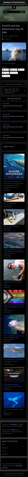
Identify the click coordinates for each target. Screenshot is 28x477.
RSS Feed (14, 424)
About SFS (5, 448)
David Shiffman (15, 36)
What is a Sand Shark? (10, 203)
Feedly (13, 429)
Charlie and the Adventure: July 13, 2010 (12, 105)
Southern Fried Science (14, 2)
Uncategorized (7, 39)
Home (3, 444)
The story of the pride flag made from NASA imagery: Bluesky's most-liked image (14, 306)
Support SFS (5, 454)
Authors (4, 451)
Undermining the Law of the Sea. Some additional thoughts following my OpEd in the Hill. (13, 251)
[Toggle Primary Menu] (14, 7)
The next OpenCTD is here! (11, 226)
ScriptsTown (20, 475)
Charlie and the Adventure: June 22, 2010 (12, 126)
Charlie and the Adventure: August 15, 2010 (13, 116)
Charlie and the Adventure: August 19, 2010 (13, 137)
